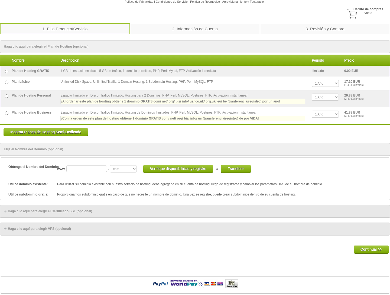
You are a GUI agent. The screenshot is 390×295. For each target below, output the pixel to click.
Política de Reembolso (205, 1)
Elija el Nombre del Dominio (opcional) (33, 149)
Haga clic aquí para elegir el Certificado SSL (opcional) (48, 211)
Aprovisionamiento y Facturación (243, 1)
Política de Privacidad (139, 1)
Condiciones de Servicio (172, 1)
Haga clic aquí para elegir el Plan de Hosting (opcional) (46, 46)
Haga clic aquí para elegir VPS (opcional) (37, 229)
